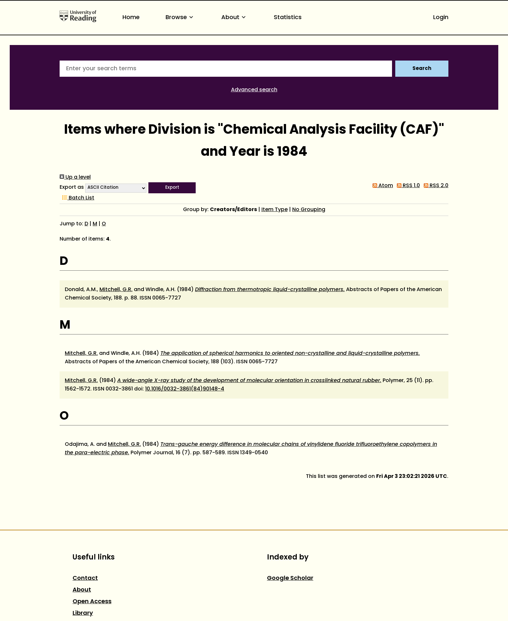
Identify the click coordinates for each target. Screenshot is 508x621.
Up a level (75, 177)
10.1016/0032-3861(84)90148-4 (184, 389)
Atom (381, 186)
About (234, 17)
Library (83, 613)
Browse (180, 17)
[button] (172, 188)
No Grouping (308, 210)
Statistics (288, 17)
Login (440, 17)
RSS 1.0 (407, 186)
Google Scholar (290, 578)
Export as (72, 187)
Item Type (274, 210)
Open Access (92, 602)
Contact (85, 578)
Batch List (77, 198)
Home (131, 17)
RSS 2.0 (434, 186)
